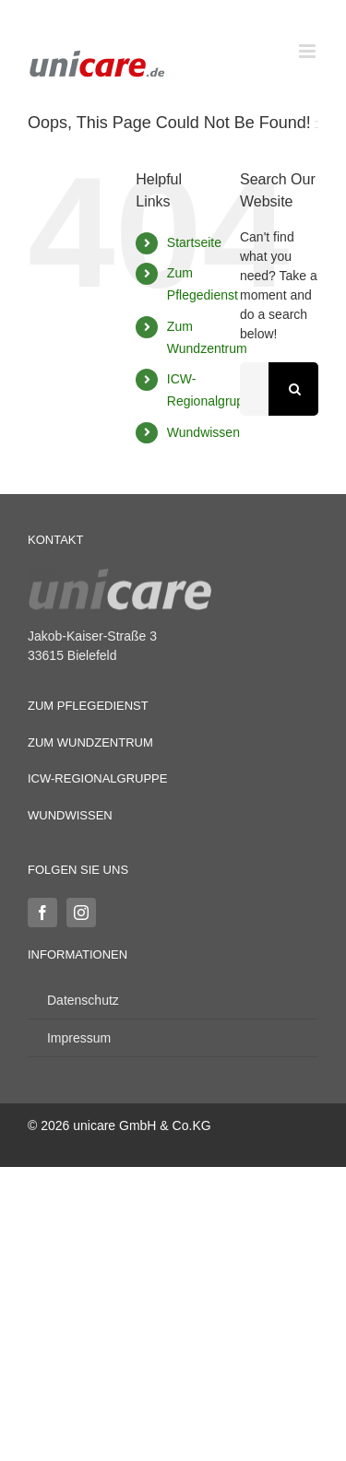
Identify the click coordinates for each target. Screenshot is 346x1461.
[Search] (295, 389)
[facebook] (42, 912)
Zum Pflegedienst (88, 706)
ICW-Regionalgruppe (97, 778)
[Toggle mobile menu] (308, 51)
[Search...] (254, 389)
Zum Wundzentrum (90, 742)
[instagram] (81, 912)
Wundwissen (203, 432)
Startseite (194, 242)
